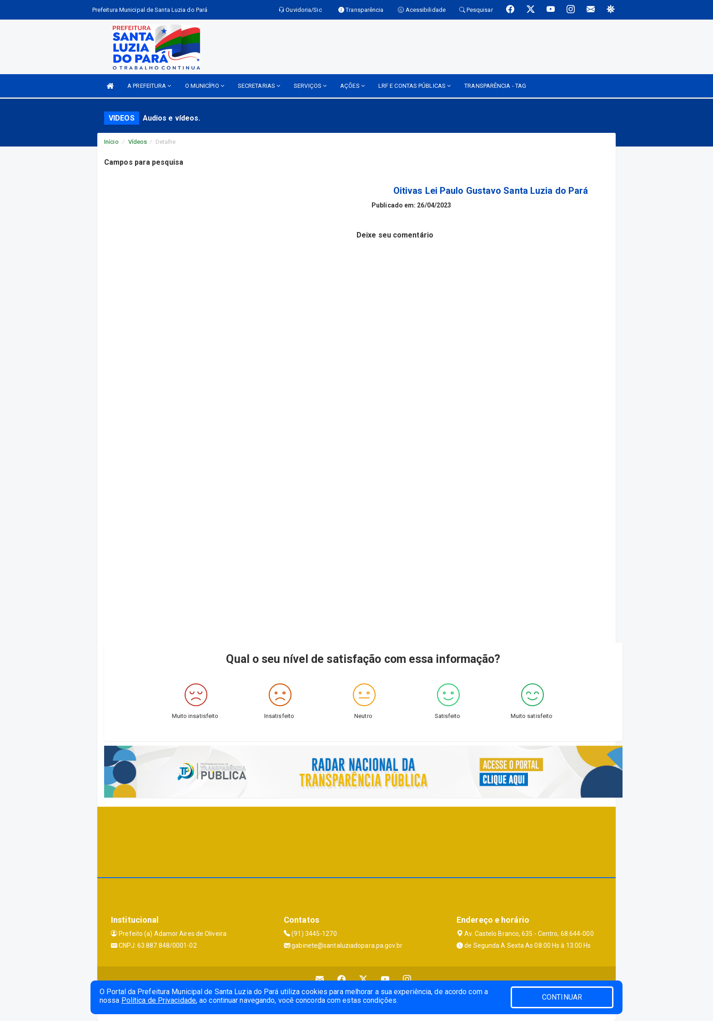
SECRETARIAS (259, 85)
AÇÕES (352, 85)
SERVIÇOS (310, 85)
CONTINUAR (562, 997)
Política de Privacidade (158, 1000)
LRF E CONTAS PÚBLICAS (414, 85)
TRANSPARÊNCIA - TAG (495, 85)
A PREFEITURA (149, 85)
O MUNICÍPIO (204, 85)
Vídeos (137, 141)
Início (111, 141)
